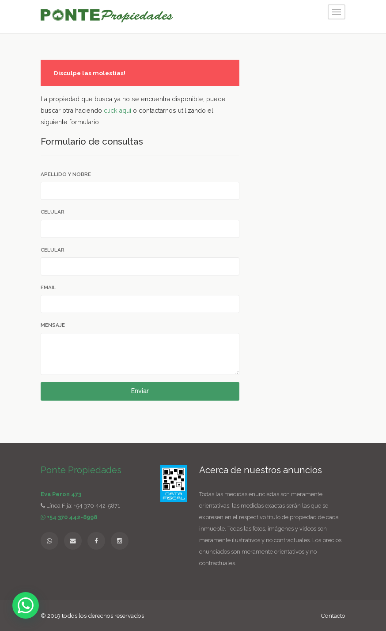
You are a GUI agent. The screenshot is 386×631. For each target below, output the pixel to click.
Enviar (140, 390)
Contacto (333, 615)
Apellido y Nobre (66, 174)
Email (48, 287)
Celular (52, 212)
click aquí (117, 110)
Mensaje (53, 325)
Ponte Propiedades (81, 470)
